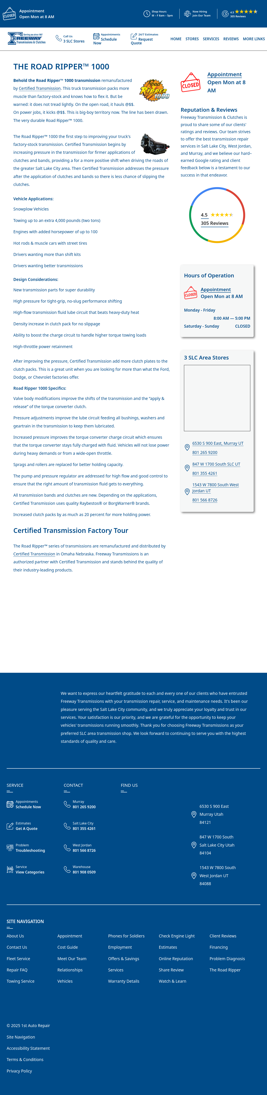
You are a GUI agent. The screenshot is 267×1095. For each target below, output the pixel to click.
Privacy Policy (19, 1071)
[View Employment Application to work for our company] (195, 14)
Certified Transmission (40, 88)
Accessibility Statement (28, 1048)
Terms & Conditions (25, 1059)
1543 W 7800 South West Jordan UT (215, 488)
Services (211, 38)
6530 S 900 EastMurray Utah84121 (214, 814)
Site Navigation (21, 1037)
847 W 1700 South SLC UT (216, 464)
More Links (254, 38)
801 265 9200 (204, 452)
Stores (192, 38)
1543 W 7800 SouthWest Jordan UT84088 (218, 875)
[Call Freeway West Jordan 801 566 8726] (89, 848)
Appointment (31, 10)
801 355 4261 (204, 473)
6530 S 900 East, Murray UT (217, 443)
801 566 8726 (204, 500)
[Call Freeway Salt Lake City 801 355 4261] (89, 826)
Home (175, 38)
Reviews (231, 38)
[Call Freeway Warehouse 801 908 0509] (89, 870)
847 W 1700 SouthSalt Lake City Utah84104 (217, 845)
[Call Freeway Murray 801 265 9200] (89, 805)
